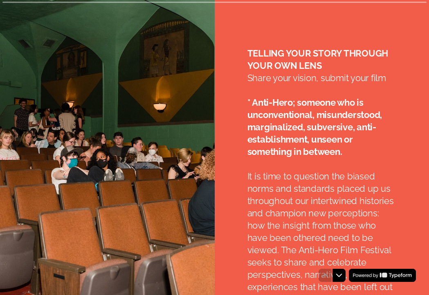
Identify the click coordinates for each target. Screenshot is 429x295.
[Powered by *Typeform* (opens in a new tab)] (382, 275)
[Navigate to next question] (339, 275)
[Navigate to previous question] (325, 275)
